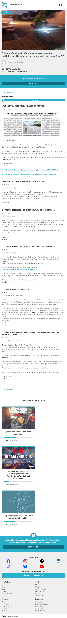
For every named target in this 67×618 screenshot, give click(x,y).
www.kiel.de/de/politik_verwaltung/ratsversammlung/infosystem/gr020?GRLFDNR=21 (30, 170)
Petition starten (7, 606)
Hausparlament (40, 591)
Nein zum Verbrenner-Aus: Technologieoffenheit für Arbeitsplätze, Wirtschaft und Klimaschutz (18, 474)
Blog (3, 589)
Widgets (38, 587)
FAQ (36, 585)
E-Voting (38, 593)
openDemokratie (40, 589)
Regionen (5, 610)
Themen (4, 608)
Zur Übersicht (8, 92)
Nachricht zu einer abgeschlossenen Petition (23, 106)
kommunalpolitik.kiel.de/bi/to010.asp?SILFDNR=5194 (19, 269)
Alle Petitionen (6, 604)
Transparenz (39, 602)
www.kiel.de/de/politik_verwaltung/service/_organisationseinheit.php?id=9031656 (29, 174)
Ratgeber (5, 602)
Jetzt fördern (33, 547)
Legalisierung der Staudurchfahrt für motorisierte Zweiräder (18, 517)
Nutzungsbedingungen (42, 604)
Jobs (3, 587)
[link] (64, 5)
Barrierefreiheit (40, 610)
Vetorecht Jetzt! (40, 595)
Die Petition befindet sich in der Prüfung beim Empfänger (28, 210)
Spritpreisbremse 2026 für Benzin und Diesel (18, 433)
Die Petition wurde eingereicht (16, 290)
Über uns (5, 585)
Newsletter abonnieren (33, 576)
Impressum (39, 608)
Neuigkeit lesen (33, 83)
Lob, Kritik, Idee (7, 593)
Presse (4, 591)
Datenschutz (39, 606)
